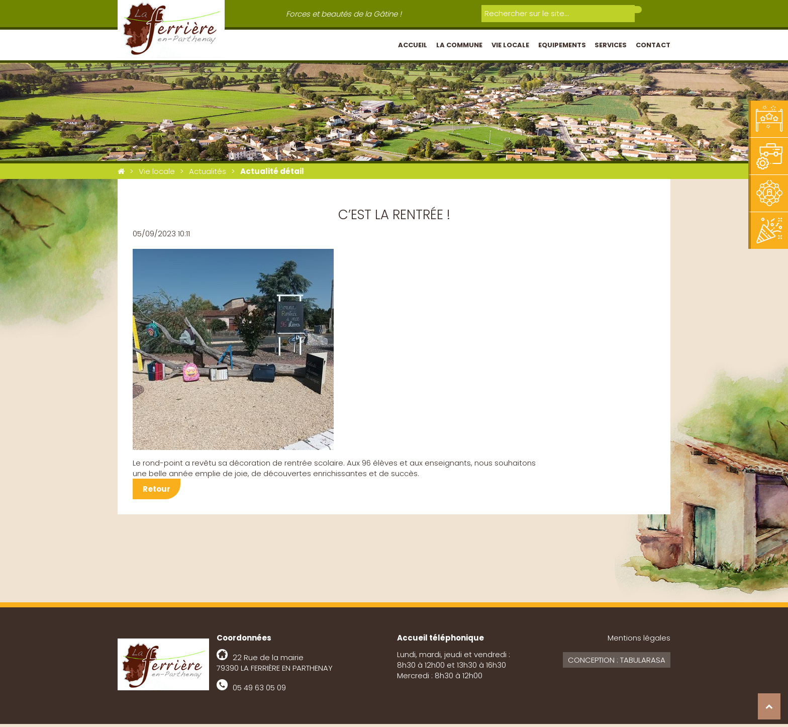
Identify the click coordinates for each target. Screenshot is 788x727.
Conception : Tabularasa (616, 663)
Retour (156, 492)
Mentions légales (639, 640)
